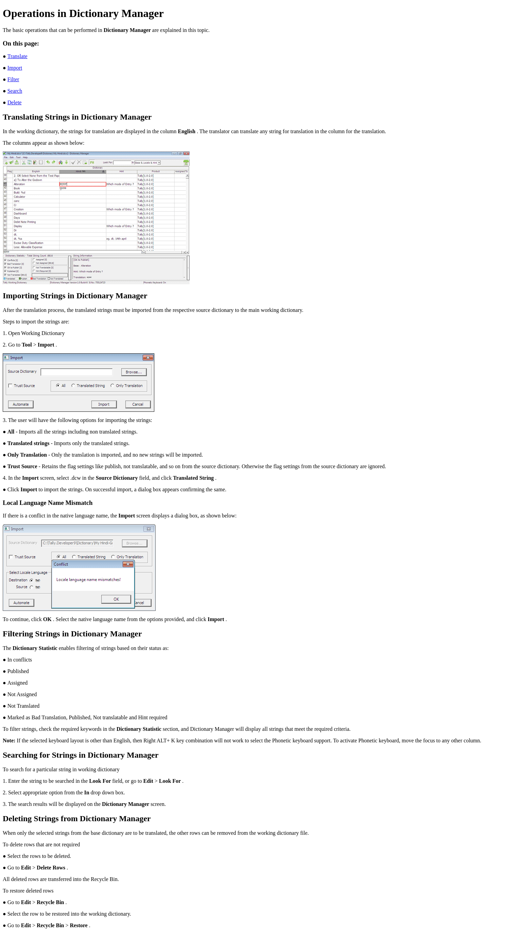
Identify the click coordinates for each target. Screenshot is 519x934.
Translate (17, 56)
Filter (13, 79)
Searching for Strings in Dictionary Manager (80, 755)
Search (14, 91)
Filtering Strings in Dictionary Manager (72, 633)
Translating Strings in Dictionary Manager (77, 116)
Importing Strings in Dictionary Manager (75, 295)
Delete (14, 102)
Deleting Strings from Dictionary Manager (77, 818)
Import (14, 68)
